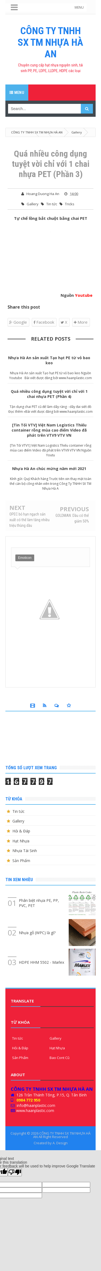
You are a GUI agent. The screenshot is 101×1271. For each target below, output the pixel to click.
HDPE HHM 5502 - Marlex (41, 962)
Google (18, 322)
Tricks (69, 204)
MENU (79, 7)
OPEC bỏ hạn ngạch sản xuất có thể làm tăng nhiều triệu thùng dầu (29, 519)
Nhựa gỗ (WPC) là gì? (37, 932)
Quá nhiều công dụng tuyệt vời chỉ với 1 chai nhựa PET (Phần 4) (49, 394)
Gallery (33, 204)
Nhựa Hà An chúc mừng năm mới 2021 (49, 468)
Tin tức (51, 204)
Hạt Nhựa (20, 840)
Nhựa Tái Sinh (24, 850)
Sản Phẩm (21, 860)
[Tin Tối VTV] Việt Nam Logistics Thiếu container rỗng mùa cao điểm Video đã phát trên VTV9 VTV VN (49, 430)
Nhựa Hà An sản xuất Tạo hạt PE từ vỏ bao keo (49, 360)
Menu (16, 92)
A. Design (60, 1143)
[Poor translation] (15, 1172)
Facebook (43, 322)
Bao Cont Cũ (59, 1057)
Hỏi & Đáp (21, 831)
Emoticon (25, 558)
